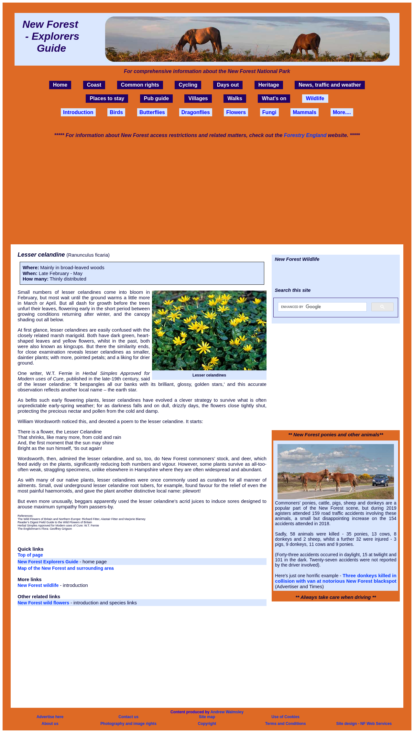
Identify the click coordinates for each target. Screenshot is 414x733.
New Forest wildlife (39, 585)
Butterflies (152, 112)
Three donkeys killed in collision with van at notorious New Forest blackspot (335, 578)
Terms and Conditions (285, 723)
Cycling (188, 85)
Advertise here (50, 717)
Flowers (236, 112)
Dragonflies (195, 112)
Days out (228, 85)
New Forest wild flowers (44, 602)
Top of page (30, 555)
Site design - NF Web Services (364, 723)
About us (50, 723)
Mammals (304, 112)
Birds (116, 112)
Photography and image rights (129, 723)
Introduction (78, 112)
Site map (207, 717)
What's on (274, 98)
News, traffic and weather (330, 85)
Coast (94, 85)
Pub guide (156, 98)
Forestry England (305, 135)
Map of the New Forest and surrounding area (66, 568)
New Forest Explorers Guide (49, 561)
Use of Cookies (285, 717)
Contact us (128, 717)
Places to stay (107, 98)
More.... (342, 112)
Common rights (140, 85)
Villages (198, 98)
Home (60, 85)
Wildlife (315, 98)
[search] (321, 307)
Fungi (269, 112)
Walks (234, 98)
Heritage (268, 85)
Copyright (207, 723)
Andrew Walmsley (227, 712)
